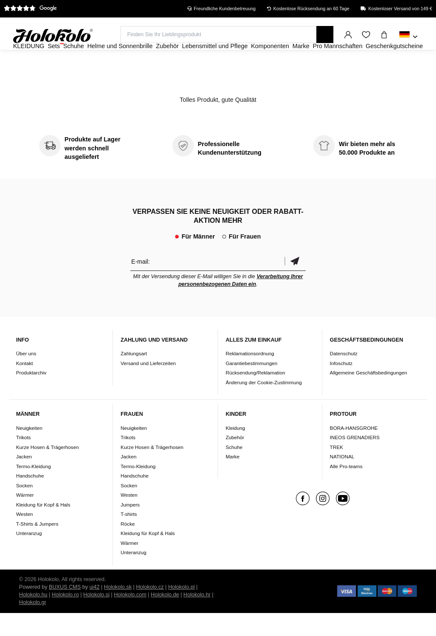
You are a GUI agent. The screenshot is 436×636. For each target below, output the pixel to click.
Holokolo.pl (181, 610)
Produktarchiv (31, 395)
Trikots (23, 460)
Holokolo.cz (150, 610)
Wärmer (25, 518)
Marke (232, 479)
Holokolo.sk (118, 610)
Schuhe (234, 470)
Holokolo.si (96, 618)
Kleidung (235, 451)
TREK (336, 470)
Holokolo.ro (65, 618)
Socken (24, 508)
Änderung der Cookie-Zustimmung (264, 405)
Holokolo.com (130, 618)
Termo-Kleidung (33, 489)
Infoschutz (341, 386)
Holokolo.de (165, 618)
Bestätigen (295, 284)
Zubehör (235, 460)
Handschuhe (30, 498)
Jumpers (130, 527)
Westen (24, 537)
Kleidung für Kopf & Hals (43, 527)
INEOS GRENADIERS (355, 460)
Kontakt (24, 386)
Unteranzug (29, 556)
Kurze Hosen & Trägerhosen (47, 470)
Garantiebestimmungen (252, 386)
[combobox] (408, 37)
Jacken (24, 479)
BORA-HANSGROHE (354, 451)
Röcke (127, 547)
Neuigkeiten (29, 451)
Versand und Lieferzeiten (147, 386)
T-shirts (128, 537)
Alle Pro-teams (346, 489)
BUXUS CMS (65, 610)
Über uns (26, 376)
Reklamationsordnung (250, 376)
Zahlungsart (133, 376)
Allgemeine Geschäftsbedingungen (368, 395)
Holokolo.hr (197, 618)
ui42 (94, 610)
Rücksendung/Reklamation (255, 395)
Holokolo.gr (32, 625)
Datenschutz (344, 376)
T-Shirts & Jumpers (37, 547)
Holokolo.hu (33, 618)
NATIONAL (342, 479)
